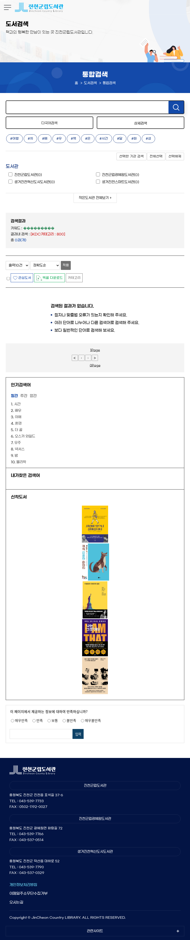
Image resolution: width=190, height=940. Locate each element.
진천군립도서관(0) (28, 175)
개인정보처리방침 (23, 885)
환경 (18, 423)
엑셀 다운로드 (53, 278)
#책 (73, 138)
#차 (30, 138)
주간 (23, 396)
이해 (18, 417)
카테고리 (74, 278)
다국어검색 (49, 123)
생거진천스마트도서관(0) (120, 182)
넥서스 (19, 449)
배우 (18, 410)
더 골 (18, 430)
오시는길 (16, 902)
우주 (17, 443)
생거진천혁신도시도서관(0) (34, 182)
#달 (119, 138)
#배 (45, 138)
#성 (148, 138)
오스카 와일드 (25, 436)
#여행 (14, 138)
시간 (17, 404)
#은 (88, 138)
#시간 (103, 138)
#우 (59, 138)
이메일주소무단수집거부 (28, 893)
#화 (134, 138)
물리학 (21, 462)
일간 (14, 396)
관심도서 (24, 278)
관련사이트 (95, 931)
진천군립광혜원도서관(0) (120, 175)
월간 (33, 396)
